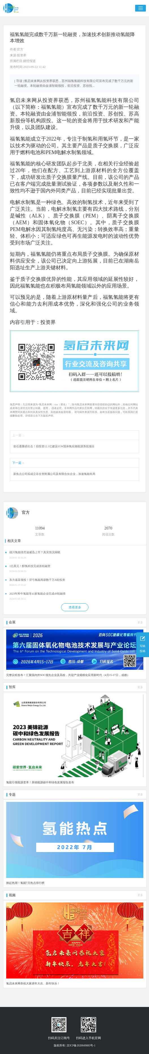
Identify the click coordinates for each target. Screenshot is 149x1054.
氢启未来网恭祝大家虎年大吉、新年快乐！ (33, 983)
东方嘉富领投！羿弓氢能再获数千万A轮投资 (37, 579)
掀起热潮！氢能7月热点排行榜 (25, 882)
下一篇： (18, 462)
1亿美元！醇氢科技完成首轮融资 (29, 566)
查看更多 (75, 607)
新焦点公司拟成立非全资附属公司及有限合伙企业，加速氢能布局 (54, 473)
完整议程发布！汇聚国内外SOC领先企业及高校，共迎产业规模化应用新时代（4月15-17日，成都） (68, 675)
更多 (140, 622)
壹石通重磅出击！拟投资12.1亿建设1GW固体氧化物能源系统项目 (54, 446)
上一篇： (18, 435)
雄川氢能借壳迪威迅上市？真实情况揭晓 (34, 552)
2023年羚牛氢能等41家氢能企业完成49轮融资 (37, 593)
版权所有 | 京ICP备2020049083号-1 (75, 1045)
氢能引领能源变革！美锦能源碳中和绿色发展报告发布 (40, 782)
